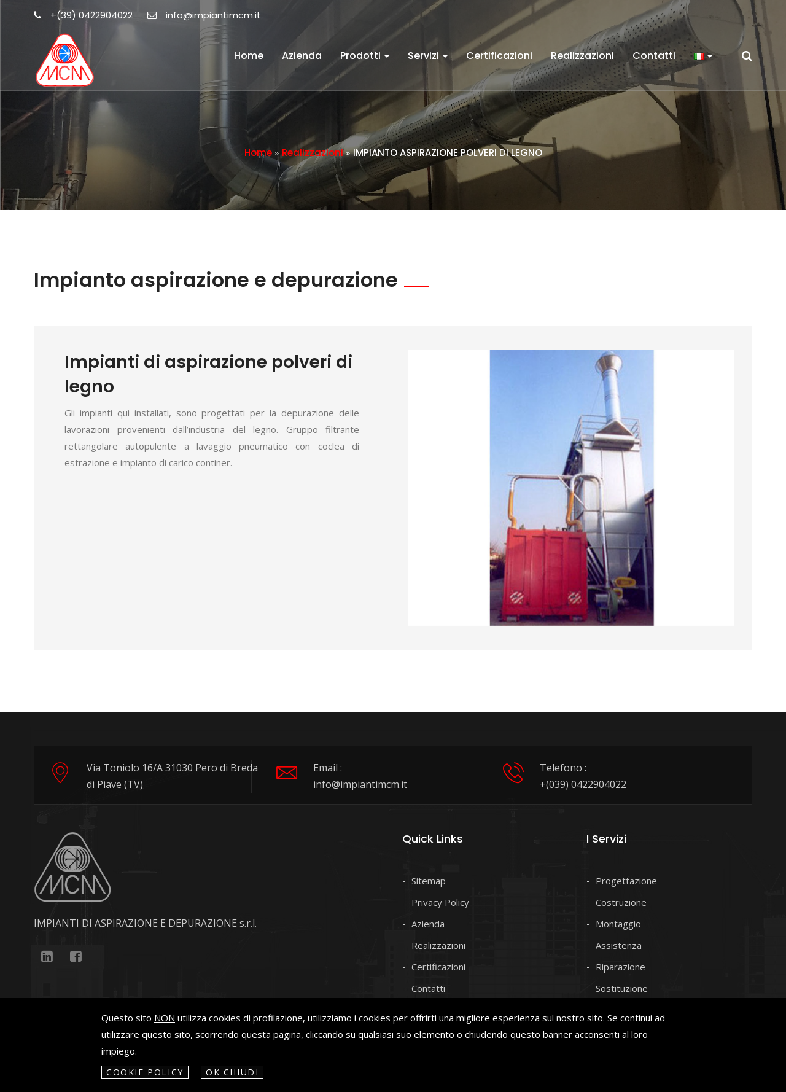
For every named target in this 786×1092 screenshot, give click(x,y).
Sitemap (428, 881)
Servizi (428, 56)
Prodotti (364, 56)
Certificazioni (499, 56)
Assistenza (619, 945)
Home (248, 56)
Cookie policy (145, 1072)
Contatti (653, 56)
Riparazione (620, 967)
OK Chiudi (232, 1072)
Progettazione (626, 881)
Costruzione (621, 902)
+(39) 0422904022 (83, 15)
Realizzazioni (582, 56)
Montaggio (618, 924)
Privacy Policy (440, 902)
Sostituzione (622, 988)
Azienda (302, 56)
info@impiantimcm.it (204, 15)
